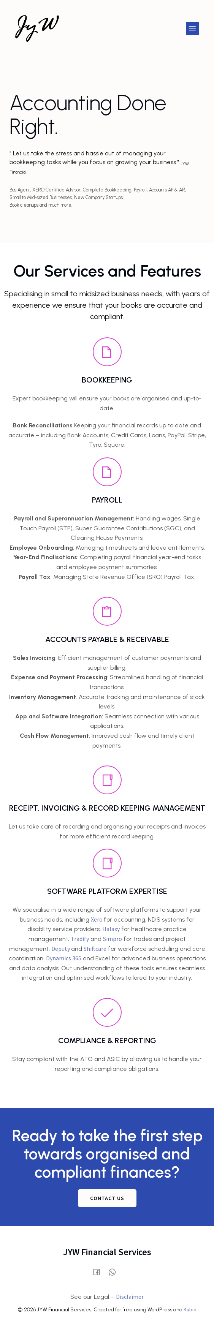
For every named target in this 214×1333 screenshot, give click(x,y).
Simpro (112, 938)
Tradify (80, 938)
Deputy (61, 948)
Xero (97, 919)
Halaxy (111, 929)
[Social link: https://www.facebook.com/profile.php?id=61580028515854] (99, 1272)
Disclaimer (130, 1296)
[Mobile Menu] (192, 28)
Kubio (190, 1309)
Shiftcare (95, 948)
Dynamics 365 (63, 958)
